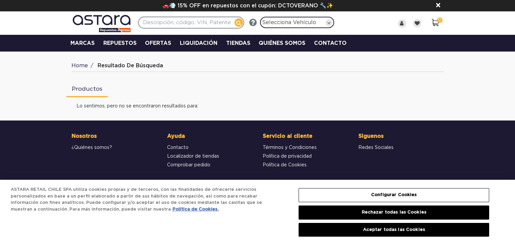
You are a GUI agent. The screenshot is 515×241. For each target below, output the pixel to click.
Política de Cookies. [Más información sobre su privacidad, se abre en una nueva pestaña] (195, 213)
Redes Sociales (376, 147)
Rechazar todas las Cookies (394, 216)
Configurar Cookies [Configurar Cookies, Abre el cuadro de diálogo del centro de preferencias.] (394, 198)
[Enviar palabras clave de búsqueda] (239, 22)
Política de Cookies (285, 165)
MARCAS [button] (82, 43)
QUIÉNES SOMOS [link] (282, 43)
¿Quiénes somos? (91, 147)
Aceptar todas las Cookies (394, 233)
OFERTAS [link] (158, 43)
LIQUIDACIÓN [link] (198, 43)
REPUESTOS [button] (120, 43)
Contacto (178, 147)
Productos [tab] (87, 89)
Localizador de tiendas (193, 156)
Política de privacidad (287, 156)
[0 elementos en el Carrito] (435, 23)
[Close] (438, 5)
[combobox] (191, 22)
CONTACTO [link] (330, 43)
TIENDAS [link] (238, 43)
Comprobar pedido (188, 165)
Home (79, 65)
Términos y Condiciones (290, 147)
